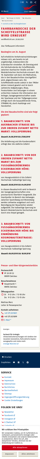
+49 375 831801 (10, 313)
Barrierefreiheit (11, 390)
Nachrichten (8, 21)
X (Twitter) (8, 422)
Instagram (8, 419)
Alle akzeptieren (20, 447)
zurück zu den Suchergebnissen (14, 24)
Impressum (9, 380)
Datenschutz (9, 384)
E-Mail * (7, 320)
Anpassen (9, 454)
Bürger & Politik (14, 18)
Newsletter (9, 412)
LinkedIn (8, 425)
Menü (4, 11)
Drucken (7, 357)
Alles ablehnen (28, 454)
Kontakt (7, 377)
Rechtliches (9, 387)
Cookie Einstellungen (13, 400)
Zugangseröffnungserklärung (16, 397)
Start (2, 18)
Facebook (8, 415)
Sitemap (8, 394)
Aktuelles (28, 18)
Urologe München (10, 344)
